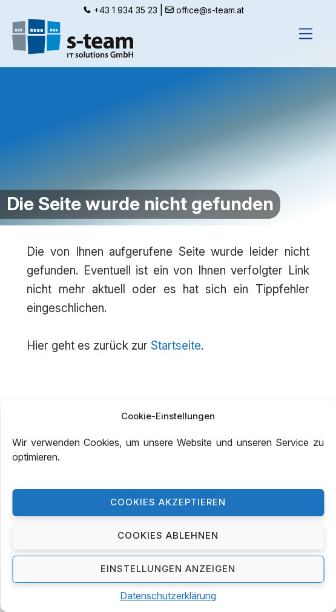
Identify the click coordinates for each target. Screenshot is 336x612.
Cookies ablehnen (168, 535)
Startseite (176, 346)
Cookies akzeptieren (168, 502)
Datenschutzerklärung (168, 596)
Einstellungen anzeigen (167, 568)
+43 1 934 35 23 (125, 10)
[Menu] (306, 33)
